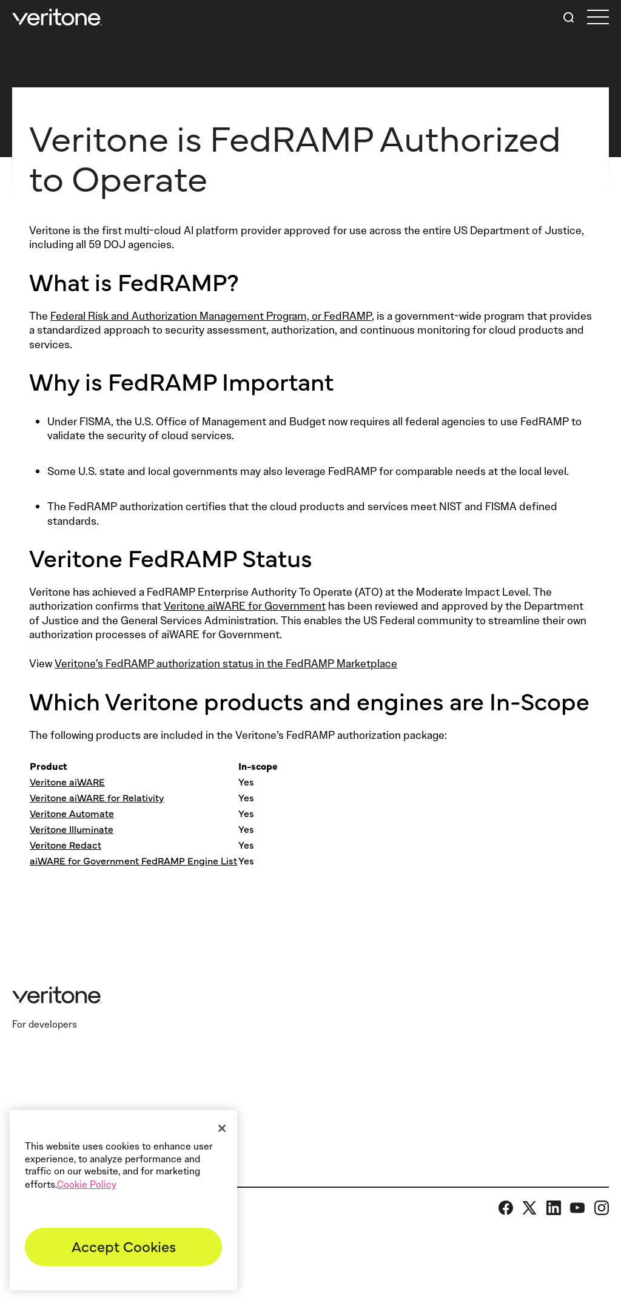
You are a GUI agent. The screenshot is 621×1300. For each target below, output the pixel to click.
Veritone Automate (72, 813)
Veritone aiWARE (67, 781)
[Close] (222, 1128)
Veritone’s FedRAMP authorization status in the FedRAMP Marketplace (226, 663)
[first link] (598, 17)
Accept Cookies (124, 1246)
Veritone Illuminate (71, 828)
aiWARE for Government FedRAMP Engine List (133, 860)
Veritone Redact (65, 844)
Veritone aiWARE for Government (245, 606)
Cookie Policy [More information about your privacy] (86, 1184)
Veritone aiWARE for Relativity (97, 797)
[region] (123, 1200)
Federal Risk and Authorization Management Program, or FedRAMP (211, 316)
